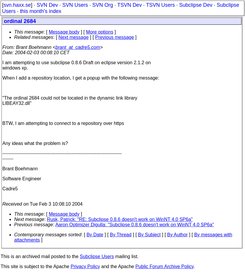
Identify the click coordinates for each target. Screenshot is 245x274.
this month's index (40, 11)
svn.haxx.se (17, 5)
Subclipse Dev (195, 5)
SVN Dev (47, 5)
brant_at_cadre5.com (77, 47)
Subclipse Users (97, 256)
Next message (73, 37)
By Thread (121, 234)
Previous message (114, 37)
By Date (94, 234)
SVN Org (102, 5)
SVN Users (75, 5)
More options (100, 31)
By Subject (149, 234)
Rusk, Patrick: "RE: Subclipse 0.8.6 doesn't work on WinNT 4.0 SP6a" (120, 219)
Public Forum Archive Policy (164, 266)
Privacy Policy (85, 266)
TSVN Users (160, 5)
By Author (177, 234)
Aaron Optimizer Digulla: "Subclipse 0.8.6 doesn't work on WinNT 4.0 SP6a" (134, 224)
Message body (64, 31)
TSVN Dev (129, 5)
